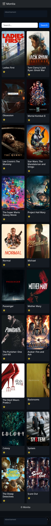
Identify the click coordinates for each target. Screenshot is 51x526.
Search (44, 25)
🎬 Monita (8, 4)
